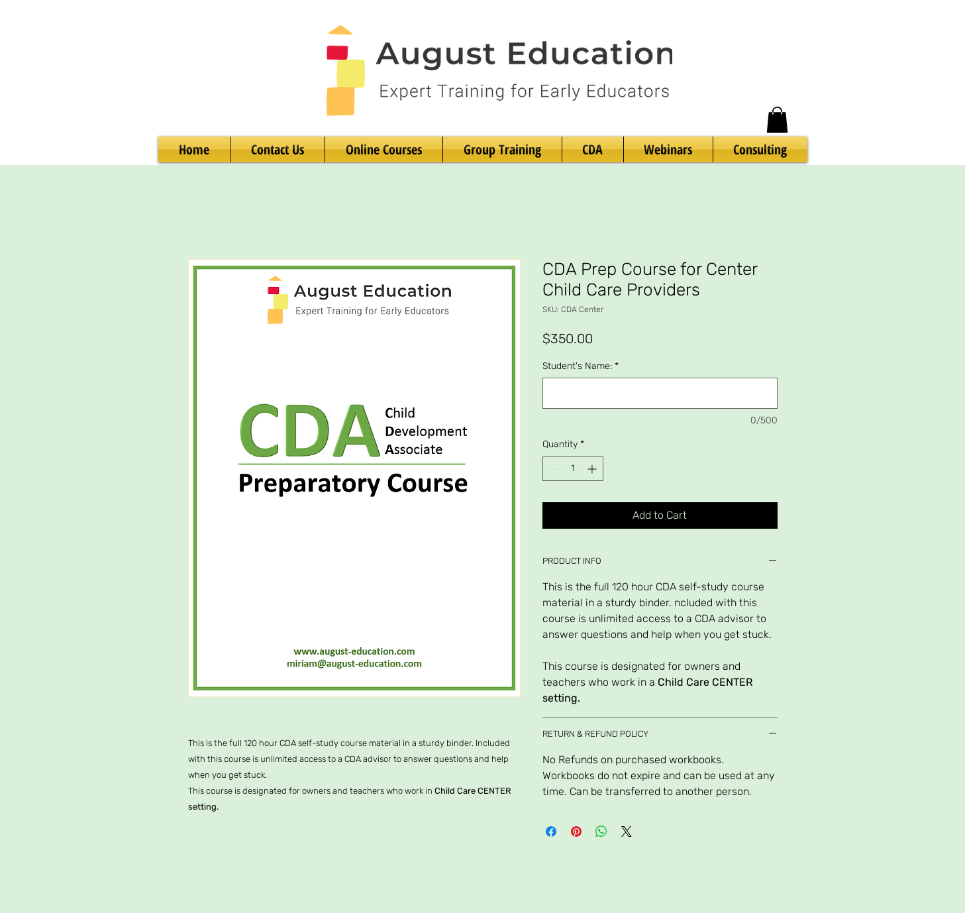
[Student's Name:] (660, 393)
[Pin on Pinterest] (576, 831)
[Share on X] (627, 831)
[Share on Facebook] (551, 831)
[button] (777, 120)
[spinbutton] (573, 468)
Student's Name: (580, 366)
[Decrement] (552, 468)
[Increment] (593, 468)
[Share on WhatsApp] (601, 831)
